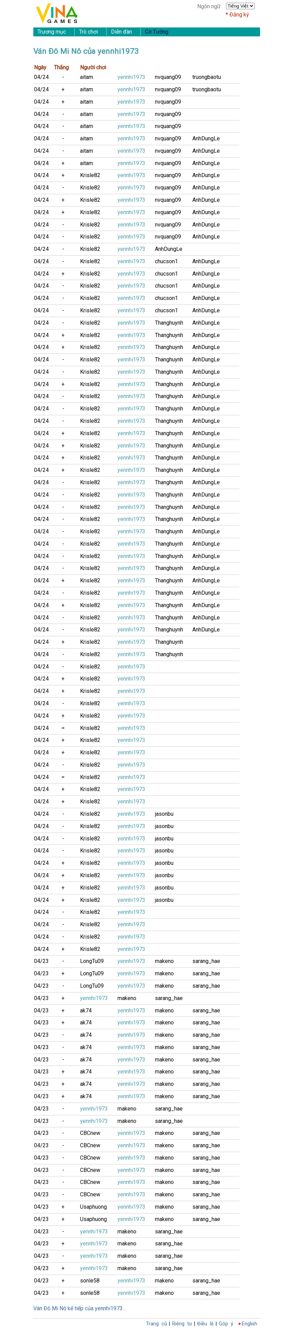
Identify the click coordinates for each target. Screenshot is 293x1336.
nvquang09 (168, 77)
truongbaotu (206, 77)
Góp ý (226, 1324)
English (249, 1324)
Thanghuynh (169, 323)
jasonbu (164, 814)
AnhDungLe (206, 138)
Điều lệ (205, 1324)
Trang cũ (156, 1324)
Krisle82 (90, 175)
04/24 (41, 77)
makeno (164, 961)
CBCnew (90, 1133)
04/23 (41, 961)
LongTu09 (92, 961)
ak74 (86, 1010)
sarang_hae (206, 961)
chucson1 (166, 261)
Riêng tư (182, 1324)
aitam (86, 77)
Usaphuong (93, 1207)
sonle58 (90, 1280)
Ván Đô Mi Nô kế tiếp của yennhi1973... (79, 1308)
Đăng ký (239, 14)
